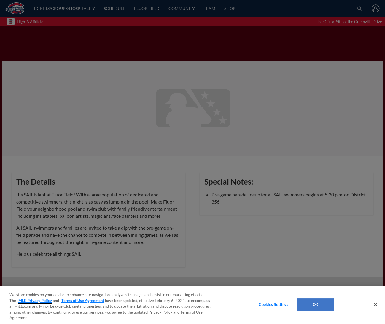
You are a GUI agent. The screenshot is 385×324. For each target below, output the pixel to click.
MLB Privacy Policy (35, 300)
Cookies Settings (273, 304)
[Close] (375, 304)
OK (315, 304)
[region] (192, 305)
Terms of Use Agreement (82, 300)
